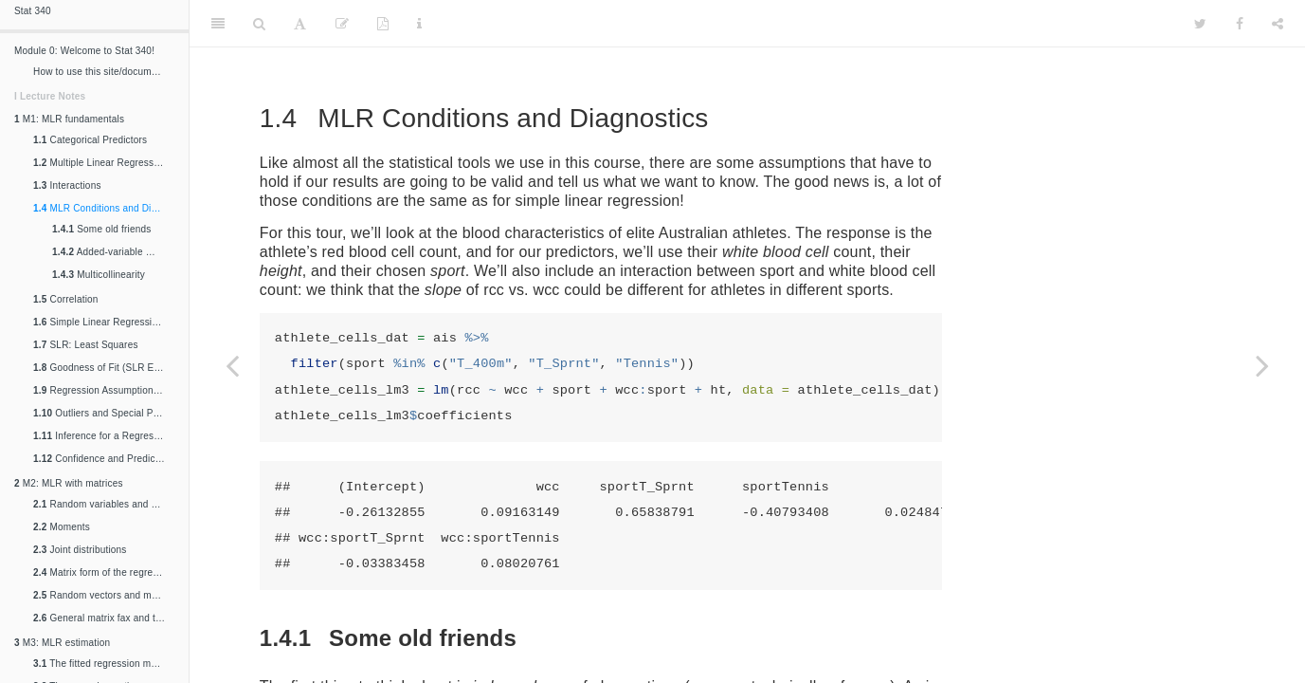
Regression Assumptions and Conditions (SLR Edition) (106, 390)
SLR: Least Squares (85, 345)
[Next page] (1262, 365)
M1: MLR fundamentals (69, 119)
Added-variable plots (109, 252)
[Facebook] (1240, 23)
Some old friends (101, 229)
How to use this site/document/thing (106, 71)
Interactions (67, 185)
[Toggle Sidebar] (218, 23)
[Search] (259, 23)
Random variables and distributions (106, 504)
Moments (61, 527)
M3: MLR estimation (62, 642)
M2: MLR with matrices (68, 483)
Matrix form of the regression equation (106, 572)
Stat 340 (32, 11)
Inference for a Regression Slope (106, 436)
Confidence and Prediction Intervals (106, 458)
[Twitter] (1200, 23)
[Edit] (342, 23)
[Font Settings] (300, 23)
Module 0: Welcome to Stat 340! (84, 51)
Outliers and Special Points (103, 413)
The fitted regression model (101, 663)
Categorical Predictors (90, 140)
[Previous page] (232, 365)
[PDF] (383, 23)
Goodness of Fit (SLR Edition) (106, 367)
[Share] (1277, 23)
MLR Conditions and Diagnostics (106, 208)
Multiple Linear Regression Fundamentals (106, 162)
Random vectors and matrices (106, 595)
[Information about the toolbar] (419, 23)
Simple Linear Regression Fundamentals (106, 322)
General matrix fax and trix (99, 618)
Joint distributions (80, 550)
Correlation (66, 299)
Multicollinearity (98, 274)
